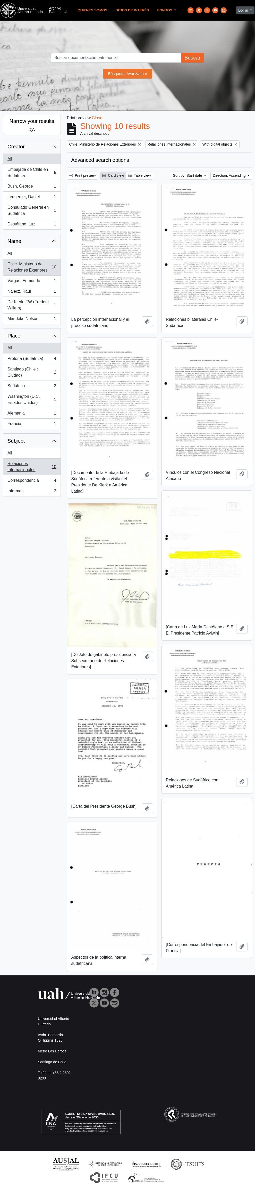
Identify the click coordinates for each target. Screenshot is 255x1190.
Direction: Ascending (230, 175)
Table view (139, 175)
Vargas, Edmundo (31, 282)
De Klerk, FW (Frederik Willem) (31, 305)
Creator (16, 146)
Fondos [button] (165, 10)
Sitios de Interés (132, 10)
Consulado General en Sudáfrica (31, 210)
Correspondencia (31, 481)
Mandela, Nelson (31, 320)
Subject (16, 441)
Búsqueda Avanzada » (127, 73)
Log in (243, 10)
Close (97, 118)
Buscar (192, 58)
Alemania (31, 414)
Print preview (82, 175)
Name (14, 241)
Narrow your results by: (32, 125)
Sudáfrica (31, 387)
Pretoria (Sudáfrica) (31, 360)
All (9, 159)
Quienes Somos (92, 10)
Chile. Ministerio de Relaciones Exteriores (31, 267)
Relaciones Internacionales (31, 466)
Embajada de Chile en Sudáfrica (31, 172)
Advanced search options (100, 160)
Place (13, 336)
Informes (31, 492)
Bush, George (31, 187)
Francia (31, 425)
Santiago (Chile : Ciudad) (31, 372)
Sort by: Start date (188, 175)
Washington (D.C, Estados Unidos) (31, 399)
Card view (113, 175)
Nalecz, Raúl (31, 292)
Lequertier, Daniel (31, 198)
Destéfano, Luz (31, 225)
